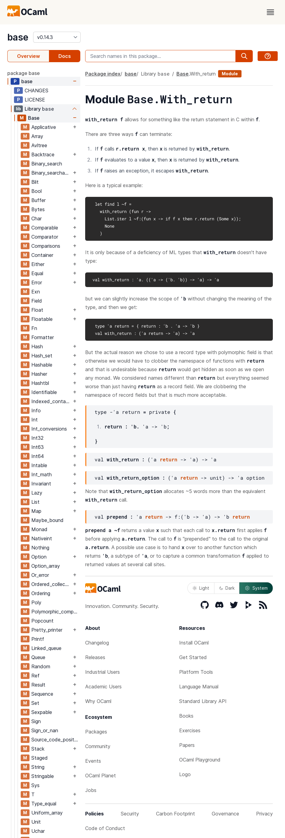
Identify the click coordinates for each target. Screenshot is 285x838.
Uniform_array (47, 813)
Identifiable (44, 392)
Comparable (44, 228)
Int (34, 420)
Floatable (42, 319)
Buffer (38, 200)
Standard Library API (203, 701)
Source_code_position (55, 740)
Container (42, 255)
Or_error (40, 575)
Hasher (39, 374)
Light (201, 588)
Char (36, 218)
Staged (39, 758)
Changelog (97, 643)
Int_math (41, 474)
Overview (28, 56)
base (17, 37)
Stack (37, 749)
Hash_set (41, 356)
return (168, 459)
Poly (36, 602)
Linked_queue (46, 648)
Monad (39, 529)
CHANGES (36, 90)
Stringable (42, 776)
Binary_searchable (51, 173)
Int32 (37, 438)
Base (34, 118)
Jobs (90, 790)
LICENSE (35, 100)
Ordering (40, 593)
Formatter (42, 337)
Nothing (40, 548)
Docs (64, 56)
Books (186, 716)
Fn (34, 328)
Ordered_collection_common (51, 584)
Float (37, 310)
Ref (35, 676)
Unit (36, 822)
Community (97, 746)
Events (93, 761)
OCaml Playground (200, 760)
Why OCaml (98, 701)
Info (36, 410)
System (256, 588)
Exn (35, 292)
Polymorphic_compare (55, 612)
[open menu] (270, 12)
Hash (37, 346)
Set (35, 703)
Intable (39, 465)
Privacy (264, 814)
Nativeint (41, 538)
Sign (36, 721)
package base (23, 73)
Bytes (38, 209)
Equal (37, 273)
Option (39, 557)
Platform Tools (196, 672)
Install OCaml (194, 643)
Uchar (38, 831)
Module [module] (230, 73)
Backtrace (42, 154)
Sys (35, 785)
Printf (37, 639)
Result (38, 685)
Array (37, 136)
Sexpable (41, 712)
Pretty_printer (46, 630)
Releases (95, 657)
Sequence (42, 694)
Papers (187, 745)
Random (40, 666)
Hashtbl (40, 383)
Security (130, 814)
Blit (35, 182)
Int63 (37, 447)
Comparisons (45, 246)
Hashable (41, 365)
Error (36, 282)
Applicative (43, 127)
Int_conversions (49, 429)
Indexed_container (51, 401)
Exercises (189, 730)
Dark (227, 588)
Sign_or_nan (44, 730)
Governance (225, 814)
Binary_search (46, 164)
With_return (203, 74)
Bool (36, 191)
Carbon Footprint (175, 814)
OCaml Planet (100, 775)
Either (37, 264)
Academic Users (103, 687)
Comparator (44, 237)
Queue (38, 657)
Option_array (45, 566)
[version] (57, 37)
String (37, 767)
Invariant (41, 484)
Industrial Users (102, 672)
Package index (102, 74)
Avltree (39, 145)
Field (36, 301)
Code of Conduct (105, 828)
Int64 (37, 456)
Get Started (193, 657)
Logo (185, 774)
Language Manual (198, 687)
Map (36, 511)
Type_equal (43, 804)
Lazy (36, 493)
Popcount (42, 621)
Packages (96, 732)
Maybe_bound (47, 520)
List (35, 502)
